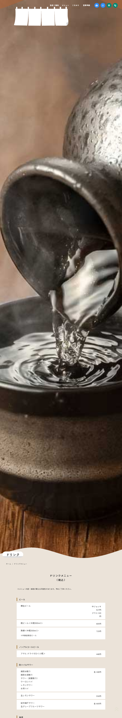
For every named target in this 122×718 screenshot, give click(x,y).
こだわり (77, 5)
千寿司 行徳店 (20, 7)
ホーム (8, 564)
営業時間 (87, 5)
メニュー (68, 5)
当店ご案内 (57, 5)
